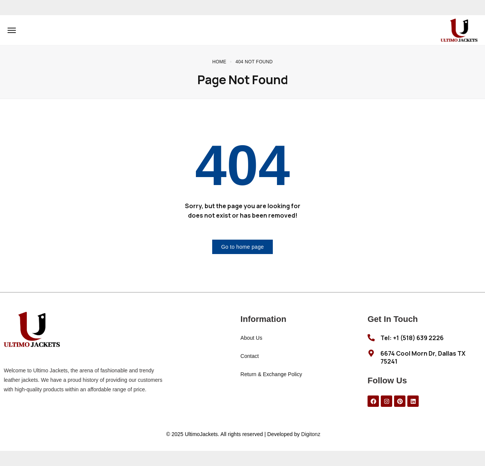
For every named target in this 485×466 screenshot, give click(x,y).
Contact (250, 356)
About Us (252, 338)
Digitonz (311, 434)
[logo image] (459, 30)
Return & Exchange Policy (271, 374)
